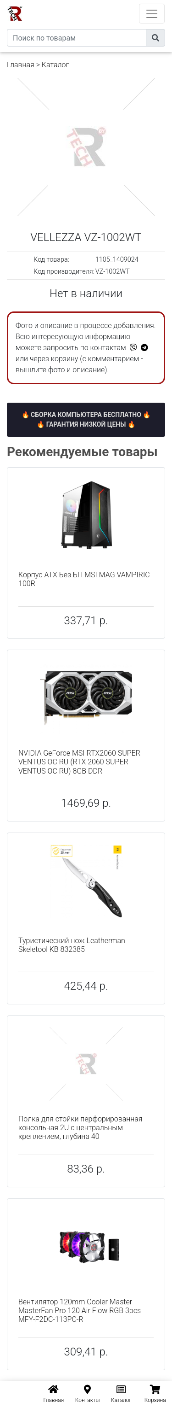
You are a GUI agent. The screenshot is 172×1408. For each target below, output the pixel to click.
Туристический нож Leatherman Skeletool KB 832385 (71, 945)
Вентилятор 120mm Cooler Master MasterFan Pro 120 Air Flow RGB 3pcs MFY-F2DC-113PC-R (79, 1310)
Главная (20, 64)
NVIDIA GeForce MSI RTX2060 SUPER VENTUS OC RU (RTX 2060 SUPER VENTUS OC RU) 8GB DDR (79, 762)
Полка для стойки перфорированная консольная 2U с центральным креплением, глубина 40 (80, 1128)
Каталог (55, 64)
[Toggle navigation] (152, 13)
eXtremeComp (98, 3)
